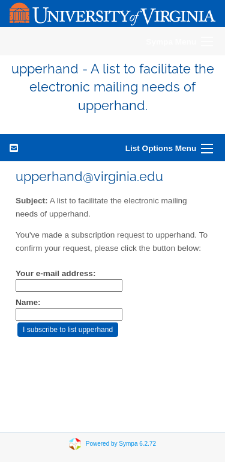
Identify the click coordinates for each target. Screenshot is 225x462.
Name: (28, 302)
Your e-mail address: (55, 273)
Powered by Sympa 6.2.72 (121, 443)
